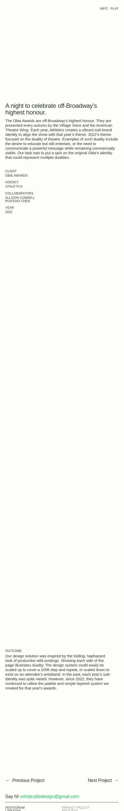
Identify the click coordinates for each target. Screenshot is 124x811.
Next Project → (103, 780)
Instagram (15, 807)
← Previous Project (24, 780)
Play (114, 8)
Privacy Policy (75, 807)
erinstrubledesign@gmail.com (49, 796)
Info (104, 8)
